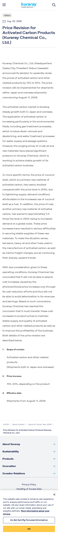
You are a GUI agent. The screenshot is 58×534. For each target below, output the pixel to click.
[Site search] (54, 5)
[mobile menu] (4, 4)
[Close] (54, 495)
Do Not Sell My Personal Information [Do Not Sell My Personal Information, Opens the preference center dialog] (29, 521)
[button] (29, 444)
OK (29, 530)
